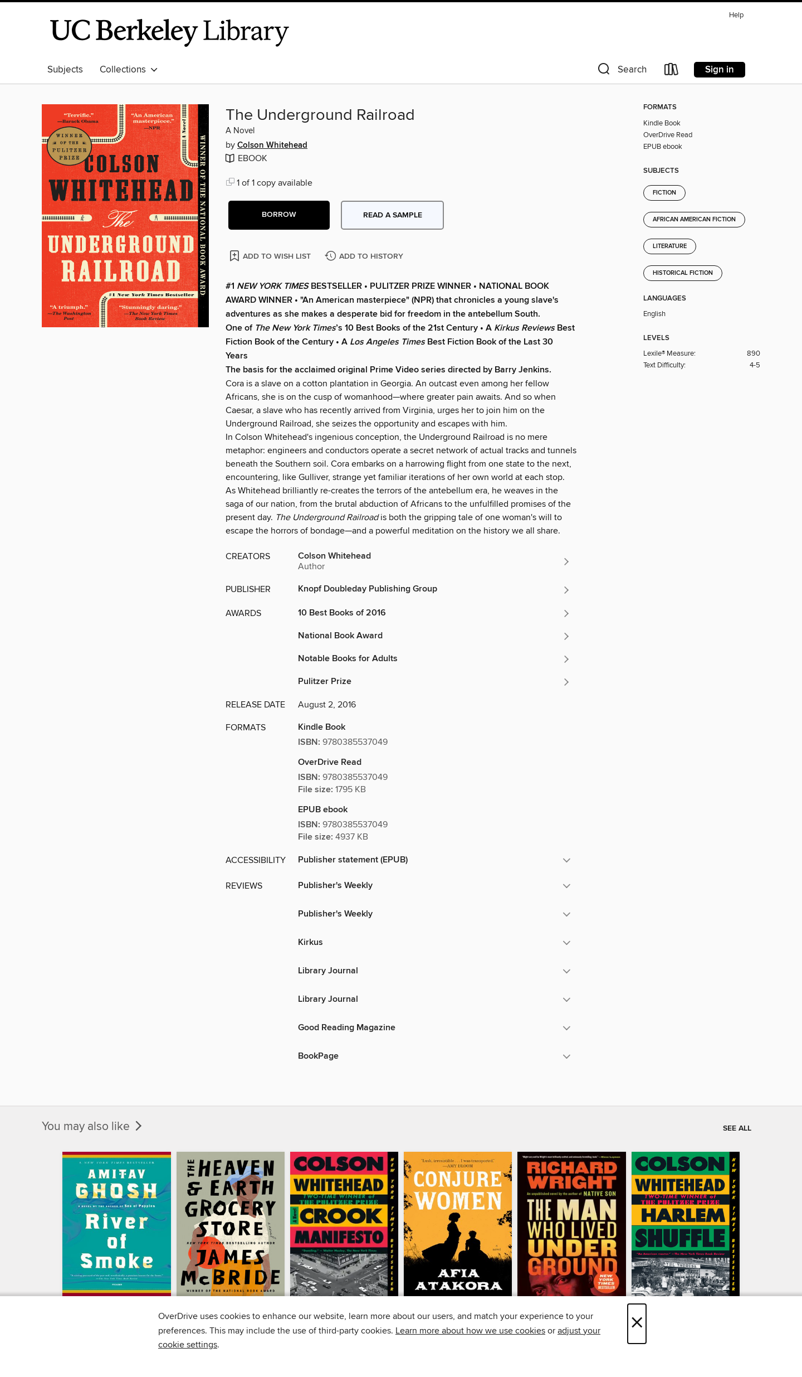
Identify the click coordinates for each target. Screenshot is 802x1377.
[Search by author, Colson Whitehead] (434, 561)
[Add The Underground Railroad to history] (365, 257)
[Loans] (671, 72)
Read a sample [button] (392, 215)
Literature (670, 246)
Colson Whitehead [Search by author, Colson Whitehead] (272, 145)
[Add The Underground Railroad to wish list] (271, 255)
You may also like (93, 1126)
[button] (621, 72)
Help (736, 15)
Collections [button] (129, 70)
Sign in (719, 70)
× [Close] (637, 1324)
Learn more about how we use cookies (470, 1330)
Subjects (65, 70)
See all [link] (737, 1128)
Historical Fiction (683, 273)
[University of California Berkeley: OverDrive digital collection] (170, 33)
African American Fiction (694, 220)
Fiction (664, 193)
